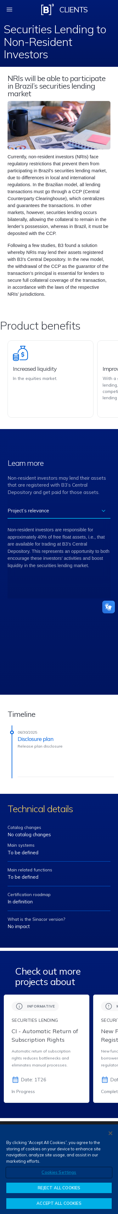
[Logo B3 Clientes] (47, 9)
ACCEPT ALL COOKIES (59, 1203)
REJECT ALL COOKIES (59, 1187)
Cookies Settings (59, 1172)
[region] (59, 1169)
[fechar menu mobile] (9, 9)
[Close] (110, 1133)
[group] (46, 1049)
